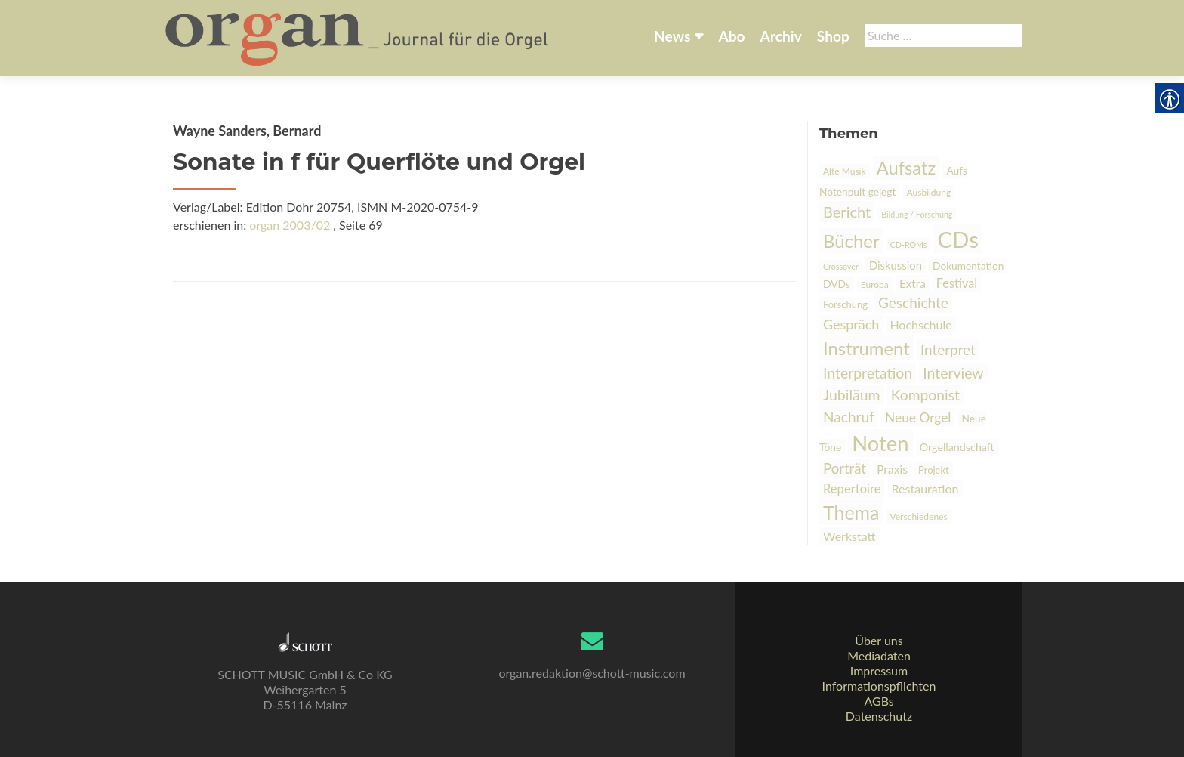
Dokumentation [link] (968, 265)
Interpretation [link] (867, 373)
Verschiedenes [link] (919, 516)
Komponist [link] (925, 394)
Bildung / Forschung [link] (916, 214)
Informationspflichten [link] (879, 685)
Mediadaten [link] (879, 655)
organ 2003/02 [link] (289, 225)
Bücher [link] (851, 241)
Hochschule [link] (920, 324)
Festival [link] (956, 283)
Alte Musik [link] (844, 171)
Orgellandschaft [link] (957, 446)
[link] (358, 36)
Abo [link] (731, 36)
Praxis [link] (892, 469)
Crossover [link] (841, 266)
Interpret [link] (948, 349)
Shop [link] (833, 36)
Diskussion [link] (895, 265)
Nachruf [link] (848, 416)
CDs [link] (958, 239)
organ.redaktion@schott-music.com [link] (591, 673)
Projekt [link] (933, 470)
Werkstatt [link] (849, 536)
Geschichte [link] (913, 302)
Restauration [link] (925, 488)
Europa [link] (875, 284)
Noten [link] (880, 443)
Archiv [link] (781, 36)
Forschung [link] (845, 304)
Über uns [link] (878, 640)
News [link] (672, 36)
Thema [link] (851, 512)
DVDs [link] (836, 283)
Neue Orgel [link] (918, 417)
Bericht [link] (847, 211)
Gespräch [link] (851, 324)
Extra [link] (912, 283)
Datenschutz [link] (879, 716)
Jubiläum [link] (851, 394)
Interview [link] (953, 373)
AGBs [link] (878, 701)
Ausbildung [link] (929, 192)
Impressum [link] (879, 670)
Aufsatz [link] (906, 167)
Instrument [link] (866, 348)
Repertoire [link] (851, 488)
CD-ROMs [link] (908, 244)
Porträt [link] (844, 468)
